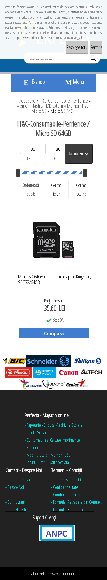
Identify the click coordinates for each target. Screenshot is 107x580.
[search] (93, 59)
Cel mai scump (82, 189)
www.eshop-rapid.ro (65, 573)
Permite (96, 47)
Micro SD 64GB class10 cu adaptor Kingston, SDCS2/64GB (54, 280)
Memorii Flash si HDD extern (39, 105)
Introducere (25, 100)
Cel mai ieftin (56, 189)
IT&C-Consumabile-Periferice (63, 100)
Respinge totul (77, 47)
